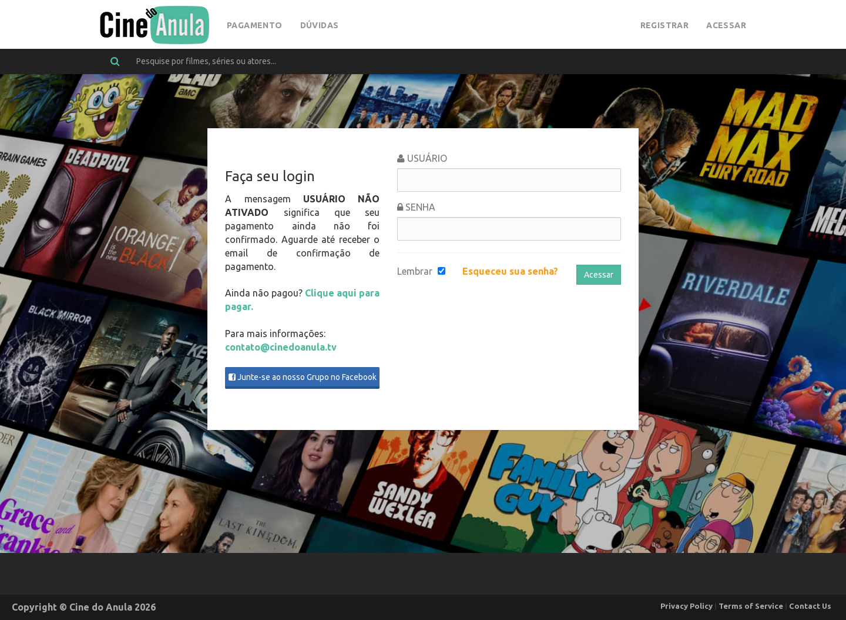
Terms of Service (751, 606)
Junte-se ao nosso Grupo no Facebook (303, 377)
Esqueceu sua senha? (510, 271)
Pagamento (255, 25)
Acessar (726, 25)
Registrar (664, 25)
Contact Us (810, 606)
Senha (416, 207)
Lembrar (414, 271)
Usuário (422, 158)
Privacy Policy (686, 606)
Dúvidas (319, 25)
